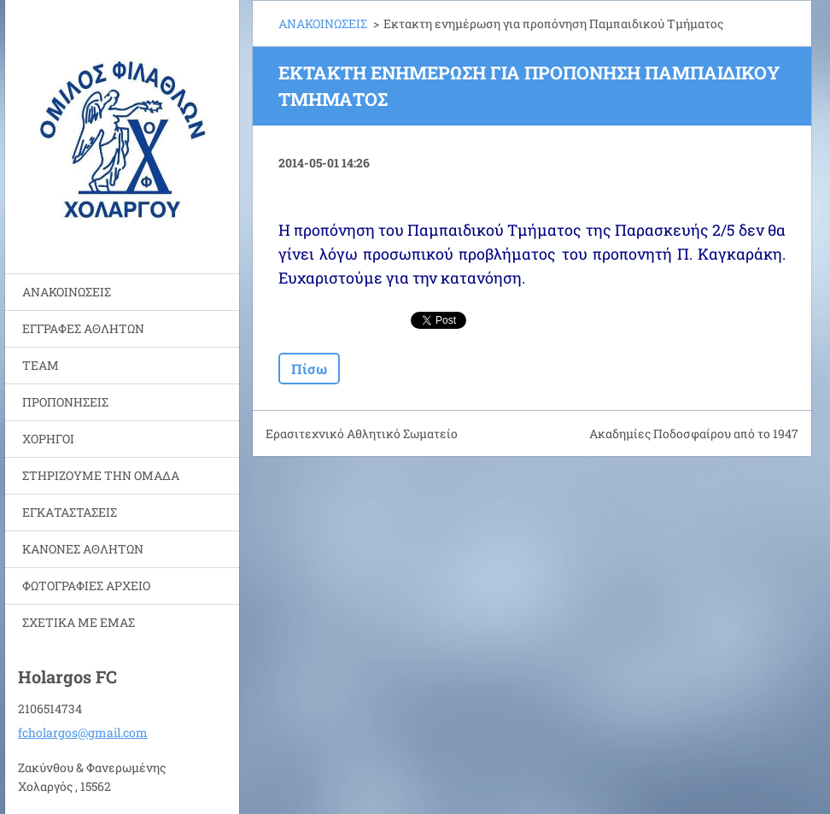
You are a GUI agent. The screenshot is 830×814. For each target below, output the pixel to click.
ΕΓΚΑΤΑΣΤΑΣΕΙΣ (69, 512)
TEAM (40, 365)
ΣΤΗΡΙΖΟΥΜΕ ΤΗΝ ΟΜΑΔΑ (100, 475)
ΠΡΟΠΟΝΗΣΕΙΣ (65, 402)
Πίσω (309, 369)
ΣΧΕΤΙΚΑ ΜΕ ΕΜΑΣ (78, 622)
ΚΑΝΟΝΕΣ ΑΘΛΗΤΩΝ (82, 549)
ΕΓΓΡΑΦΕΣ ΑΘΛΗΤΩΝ (83, 328)
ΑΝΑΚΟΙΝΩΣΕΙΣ (66, 292)
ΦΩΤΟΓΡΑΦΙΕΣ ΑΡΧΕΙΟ (86, 585)
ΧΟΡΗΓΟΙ (48, 438)
